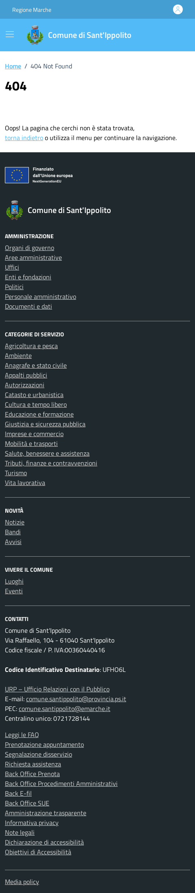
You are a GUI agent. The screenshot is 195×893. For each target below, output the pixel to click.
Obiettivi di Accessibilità (38, 852)
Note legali (20, 832)
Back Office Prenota (32, 774)
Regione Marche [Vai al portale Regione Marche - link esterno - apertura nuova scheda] (31, 9)
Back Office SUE (27, 803)
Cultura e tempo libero (36, 404)
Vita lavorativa (25, 482)
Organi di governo (29, 247)
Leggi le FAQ (22, 734)
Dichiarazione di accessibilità (44, 842)
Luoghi (14, 581)
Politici (14, 287)
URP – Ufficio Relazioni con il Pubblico (57, 689)
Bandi (13, 532)
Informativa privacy (32, 822)
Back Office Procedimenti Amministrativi (61, 783)
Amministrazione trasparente (45, 813)
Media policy (22, 881)
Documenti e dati (28, 306)
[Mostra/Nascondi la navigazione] (10, 34)
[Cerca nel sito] (173, 35)
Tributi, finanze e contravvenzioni (51, 463)
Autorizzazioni (24, 385)
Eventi (14, 591)
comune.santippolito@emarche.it (64, 708)
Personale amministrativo (40, 296)
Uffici (12, 267)
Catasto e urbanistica (34, 394)
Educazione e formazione (39, 414)
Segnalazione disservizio (38, 754)
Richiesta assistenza (33, 764)
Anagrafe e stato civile (36, 365)
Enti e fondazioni (28, 277)
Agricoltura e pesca (31, 346)
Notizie (14, 522)
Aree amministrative (33, 257)
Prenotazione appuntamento (44, 744)
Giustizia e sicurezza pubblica (45, 424)
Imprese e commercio (34, 434)
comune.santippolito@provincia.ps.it (76, 699)
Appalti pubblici (26, 375)
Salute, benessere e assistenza (47, 453)
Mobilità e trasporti (31, 443)
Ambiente (18, 355)
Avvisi (13, 541)
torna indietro (24, 138)
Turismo (16, 473)
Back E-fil (18, 793)
